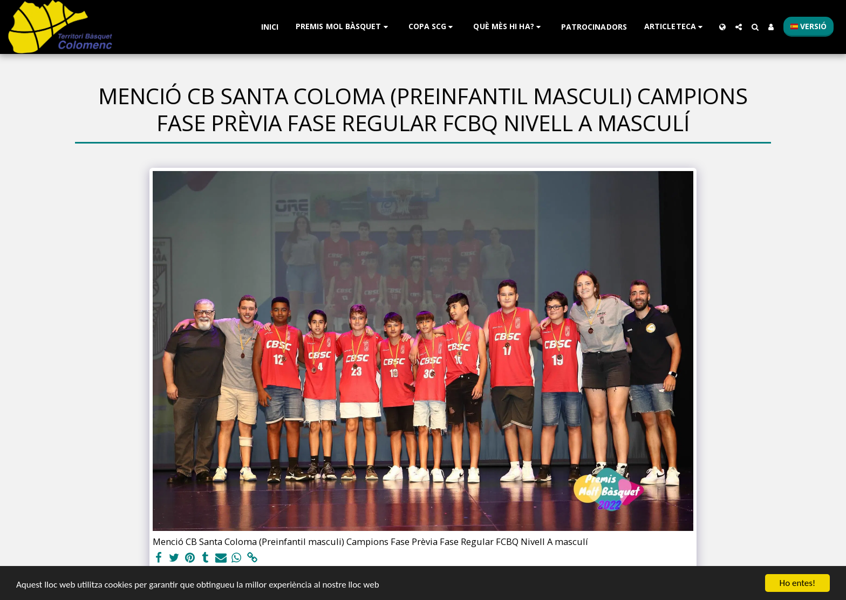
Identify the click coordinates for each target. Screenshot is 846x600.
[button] (343, 27)
